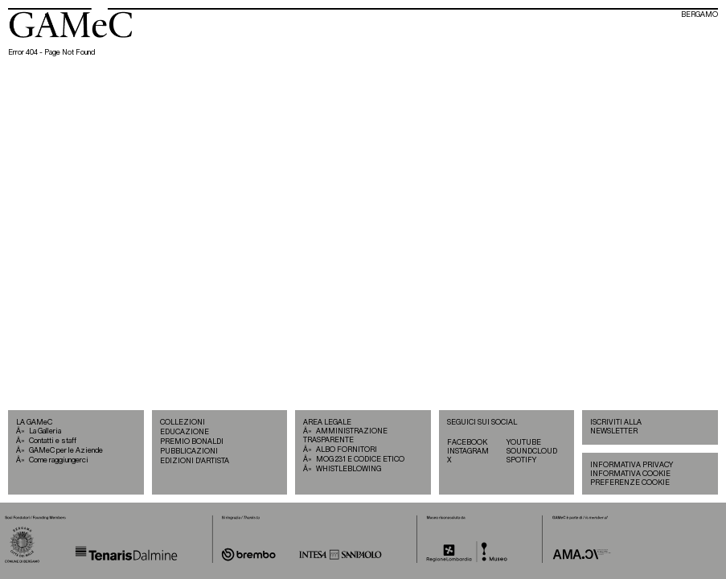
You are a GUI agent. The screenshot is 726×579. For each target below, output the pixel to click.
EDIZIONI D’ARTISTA (194, 461)
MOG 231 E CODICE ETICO (360, 459)
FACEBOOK (467, 442)
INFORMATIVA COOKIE (630, 474)
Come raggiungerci (58, 460)
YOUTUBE (524, 442)
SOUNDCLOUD (532, 451)
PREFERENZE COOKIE (630, 483)
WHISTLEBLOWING (348, 469)
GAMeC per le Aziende (66, 450)
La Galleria (45, 431)
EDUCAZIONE (184, 432)
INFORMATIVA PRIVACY (631, 465)
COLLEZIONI (182, 422)
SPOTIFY (521, 460)
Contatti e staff (52, 441)
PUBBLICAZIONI (189, 451)
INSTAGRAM (468, 451)
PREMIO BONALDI (192, 442)
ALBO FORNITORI (346, 450)
